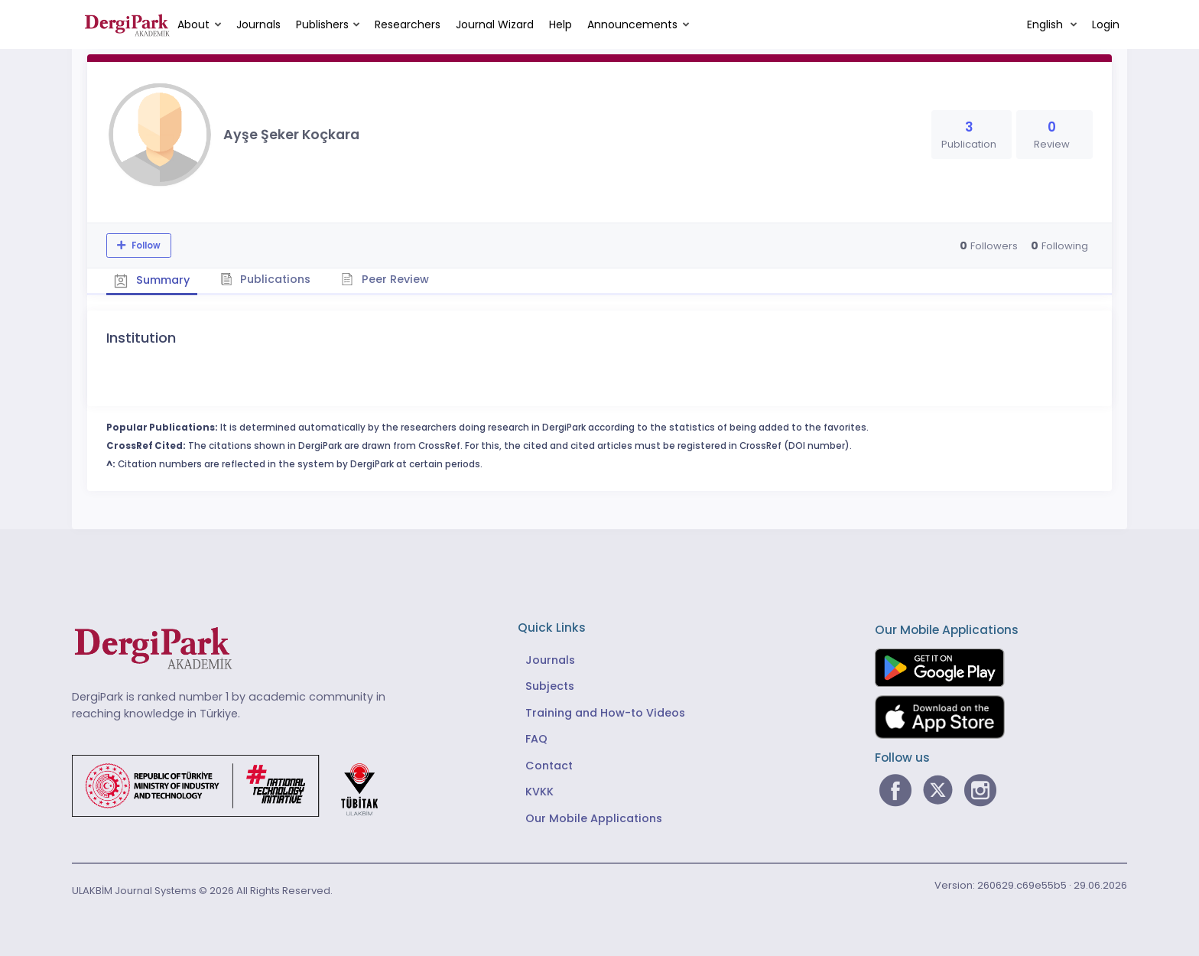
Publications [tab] (265, 279)
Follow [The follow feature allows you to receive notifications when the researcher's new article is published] (145, 245)
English (1046, 24)
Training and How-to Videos (605, 712)
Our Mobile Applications (593, 818)
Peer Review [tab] (385, 279)
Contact (549, 765)
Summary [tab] (152, 280)
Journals (258, 24)
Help (560, 24)
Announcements (632, 24)
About (193, 24)
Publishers (322, 24)
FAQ (536, 738)
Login (1105, 24)
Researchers (407, 24)
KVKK (539, 791)
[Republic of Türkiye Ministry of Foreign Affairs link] (235, 784)
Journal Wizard (495, 24)
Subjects (549, 686)
